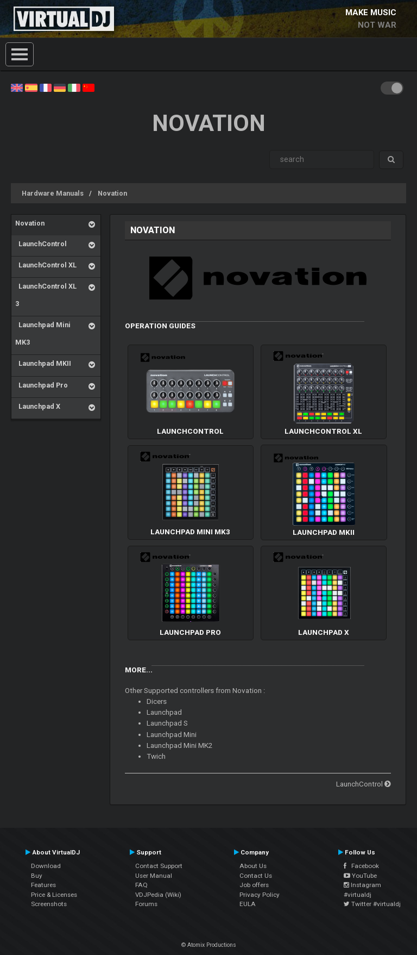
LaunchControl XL (46, 265)
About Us (253, 866)
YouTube (360, 875)
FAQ (141, 885)
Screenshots (49, 904)
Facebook (361, 866)
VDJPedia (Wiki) (158, 894)
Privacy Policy (259, 894)
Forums (146, 904)
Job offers (254, 885)
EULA (247, 904)
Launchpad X (37, 406)
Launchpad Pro (41, 385)
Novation (112, 193)
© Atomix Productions (208, 944)
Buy (36, 875)
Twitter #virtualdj (372, 904)
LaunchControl (41, 244)
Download (46, 866)
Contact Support (158, 866)
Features (43, 885)
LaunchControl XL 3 (46, 295)
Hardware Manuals (53, 193)
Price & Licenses (54, 894)
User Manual (153, 875)
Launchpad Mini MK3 (43, 333)
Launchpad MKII (43, 363)
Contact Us (255, 875)
